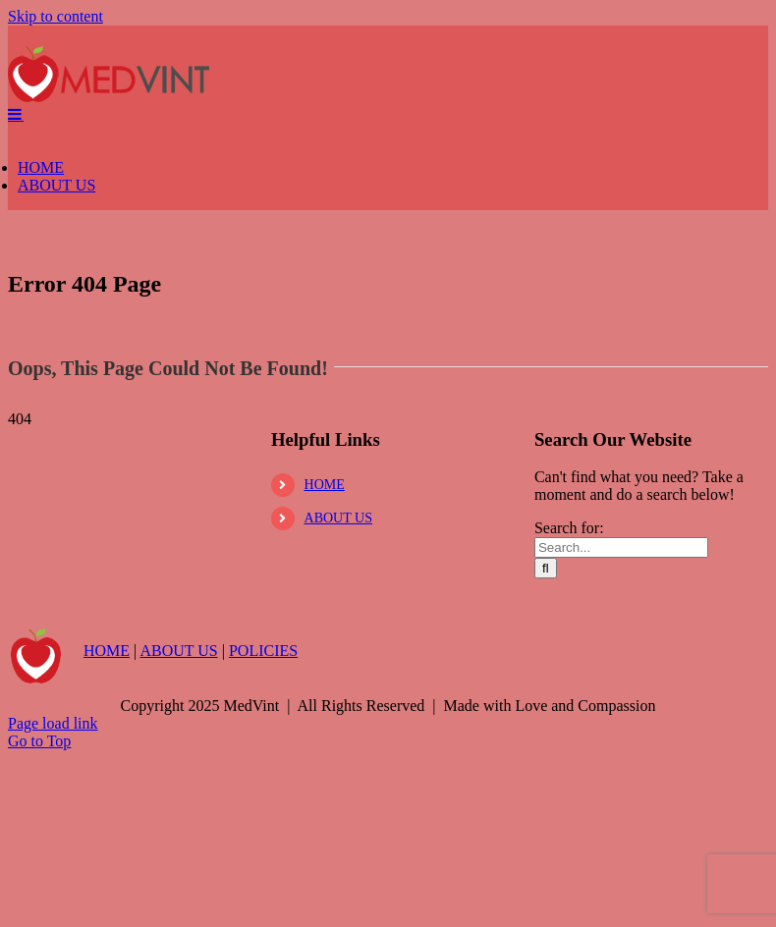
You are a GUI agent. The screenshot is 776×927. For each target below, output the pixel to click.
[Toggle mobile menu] (16, 298)
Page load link (53, 908)
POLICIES (263, 835)
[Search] (545, 752)
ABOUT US (338, 702)
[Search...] (621, 732)
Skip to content (55, 16)
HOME (325, 669)
